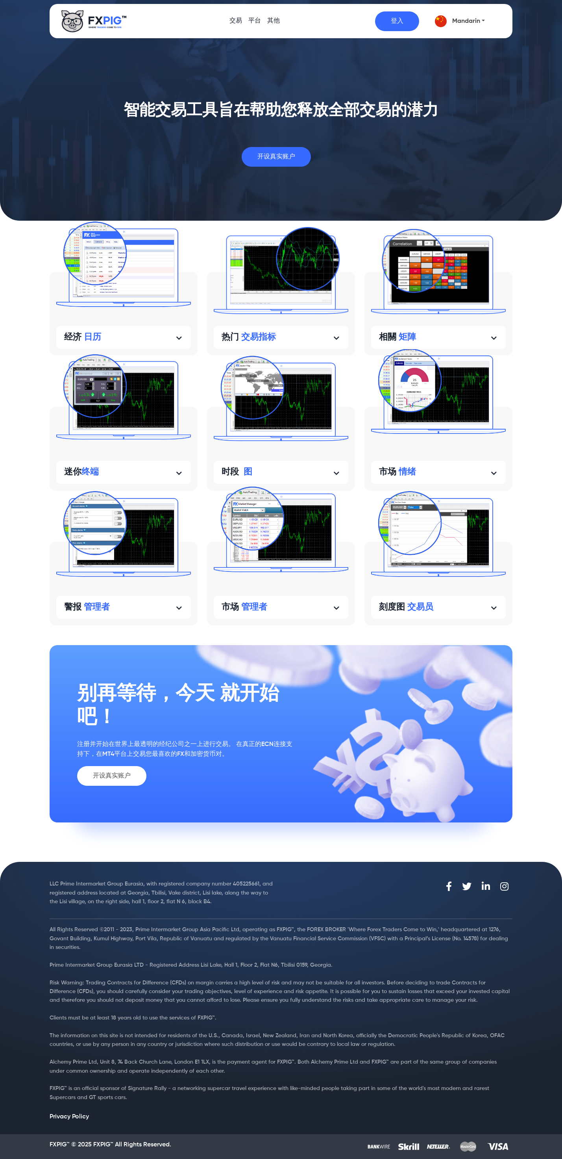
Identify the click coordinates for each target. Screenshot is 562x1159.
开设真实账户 (276, 157)
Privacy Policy (69, 1117)
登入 (397, 21)
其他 (273, 24)
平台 (254, 24)
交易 (235, 24)
